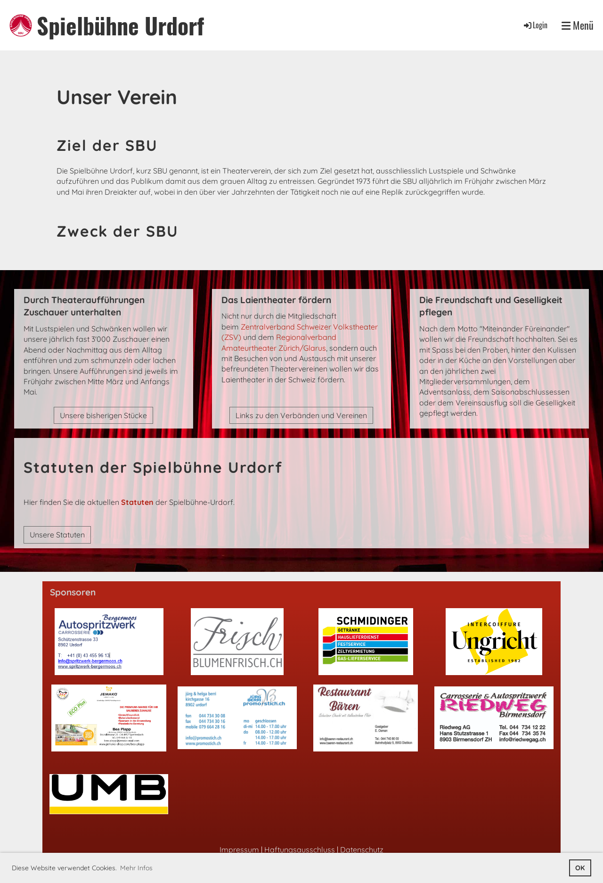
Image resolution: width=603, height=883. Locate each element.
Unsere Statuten (57, 534)
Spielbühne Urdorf (120, 25)
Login (534, 25)
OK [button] (580, 868)
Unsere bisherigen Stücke (103, 415)
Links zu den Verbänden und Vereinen (301, 415)
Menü (578, 25)
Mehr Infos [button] (136, 868)
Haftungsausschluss (299, 849)
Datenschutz (361, 849)
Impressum (239, 849)
